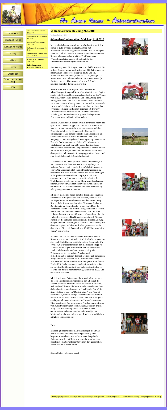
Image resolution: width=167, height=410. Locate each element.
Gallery (95, 396)
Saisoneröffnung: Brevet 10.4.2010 (36, 43)
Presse (108, 396)
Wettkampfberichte (83, 396)
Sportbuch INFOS (68, 396)
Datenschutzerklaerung (130, 396)
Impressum (149, 396)
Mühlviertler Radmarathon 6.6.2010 (37, 37)
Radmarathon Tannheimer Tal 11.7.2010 (37, 55)
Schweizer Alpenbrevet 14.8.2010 (35, 60)
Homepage (55, 396)
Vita (142, 396)
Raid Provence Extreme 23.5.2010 (36, 32)
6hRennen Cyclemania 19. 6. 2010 (37, 49)
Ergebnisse (116, 396)
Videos (102, 396)
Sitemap (158, 396)
